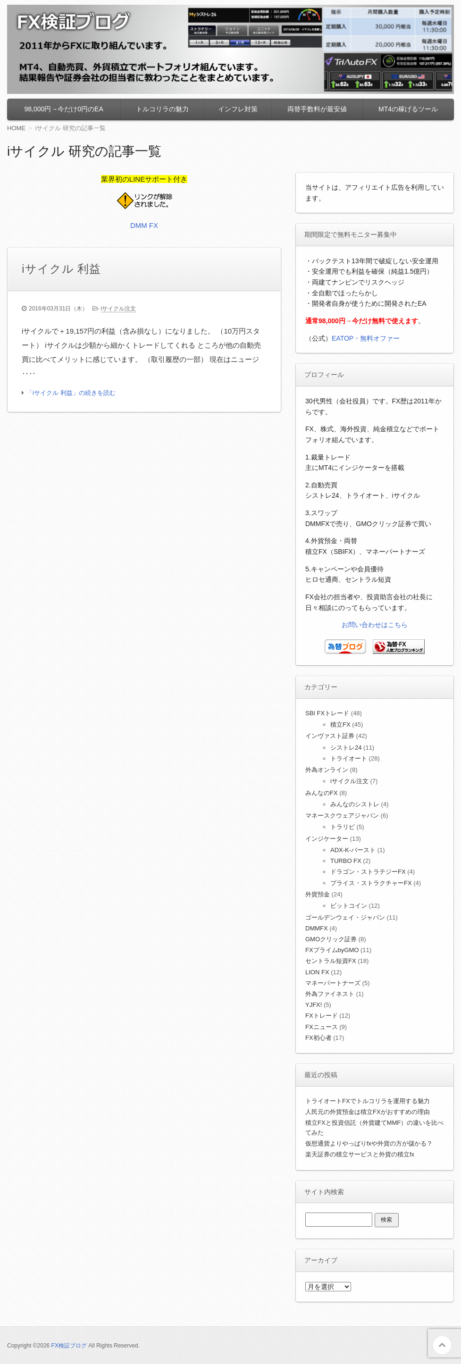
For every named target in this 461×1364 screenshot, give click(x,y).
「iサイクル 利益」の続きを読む (71, 393)
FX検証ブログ (69, 1345)
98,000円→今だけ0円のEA (64, 109)
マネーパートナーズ (332, 983)
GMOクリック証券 (331, 939)
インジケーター (326, 838)
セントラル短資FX (330, 960)
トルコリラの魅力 (162, 109)
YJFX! (313, 1004)
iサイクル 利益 (61, 268)
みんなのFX (321, 792)
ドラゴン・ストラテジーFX (368, 871)
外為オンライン (326, 769)
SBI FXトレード (327, 713)
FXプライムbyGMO (332, 950)
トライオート (348, 758)
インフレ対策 (238, 109)
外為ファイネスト (329, 993)
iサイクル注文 (118, 309)
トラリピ (342, 826)
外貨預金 (317, 894)
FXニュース (321, 1026)
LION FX (317, 972)
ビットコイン (348, 905)
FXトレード (321, 1015)
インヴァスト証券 (329, 735)
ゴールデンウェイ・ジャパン (345, 917)
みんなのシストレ (354, 804)
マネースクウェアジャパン (342, 815)
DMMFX (316, 928)
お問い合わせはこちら (375, 624)
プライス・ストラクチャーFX (371, 883)
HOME (16, 128)
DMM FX (144, 225)
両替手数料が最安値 (317, 109)
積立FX (340, 724)
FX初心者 (318, 1037)
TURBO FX (345, 860)
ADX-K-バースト (353, 850)
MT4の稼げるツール (408, 109)
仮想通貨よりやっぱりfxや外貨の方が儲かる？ (369, 1143)
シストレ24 (345, 747)
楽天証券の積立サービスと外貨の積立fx (359, 1154)
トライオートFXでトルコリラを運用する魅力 (367, 1101)
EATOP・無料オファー (366, 338)
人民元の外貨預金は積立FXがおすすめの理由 (367, 1111)
